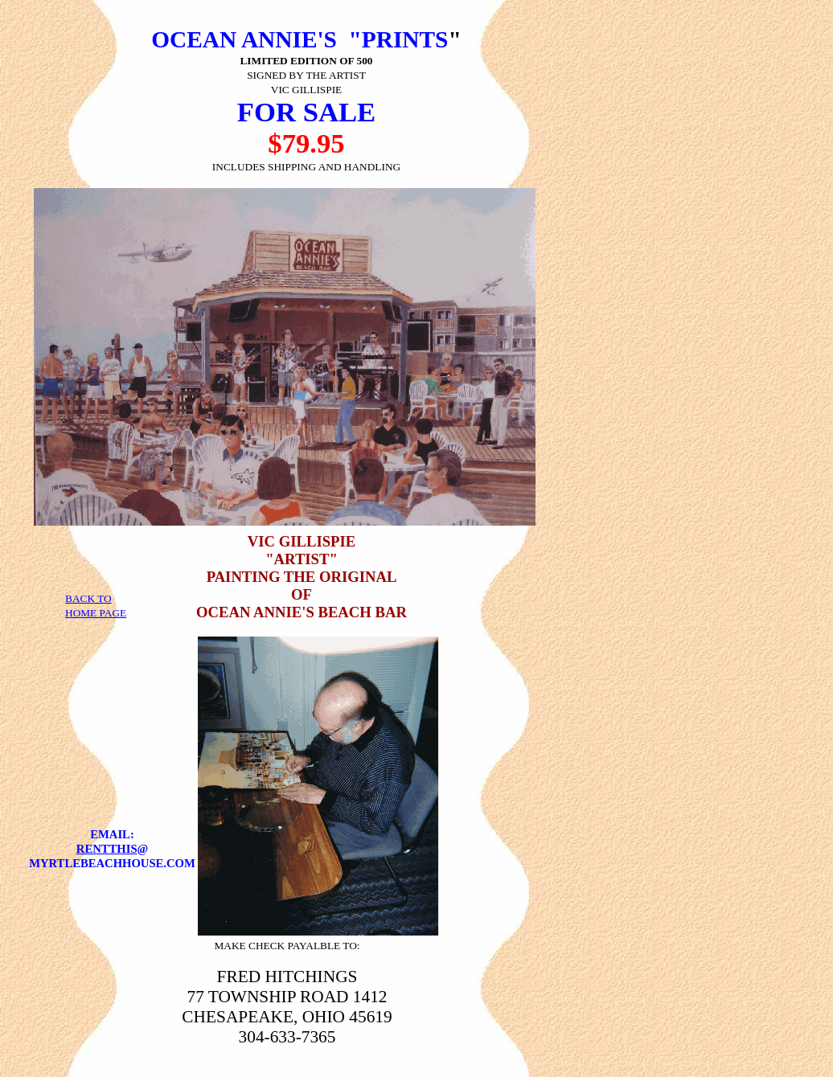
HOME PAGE (95, 613)
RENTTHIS (106, 848)
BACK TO (88, 598)
